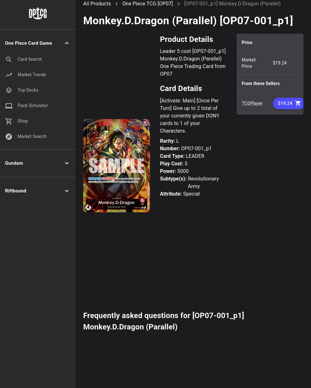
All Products (97, 4)
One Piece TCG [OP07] (147, 4)
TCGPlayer (252, 103)
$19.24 (289, 103)
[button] (38, 43)
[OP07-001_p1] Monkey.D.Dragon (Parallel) (232, 4)
